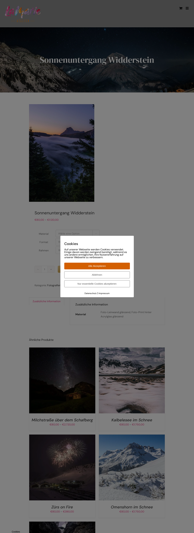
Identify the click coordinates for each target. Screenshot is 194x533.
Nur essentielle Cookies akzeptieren (97, 283)
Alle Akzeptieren (97, 266)
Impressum (104, 293)
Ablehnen (97, 274)
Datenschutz (91, 293)
